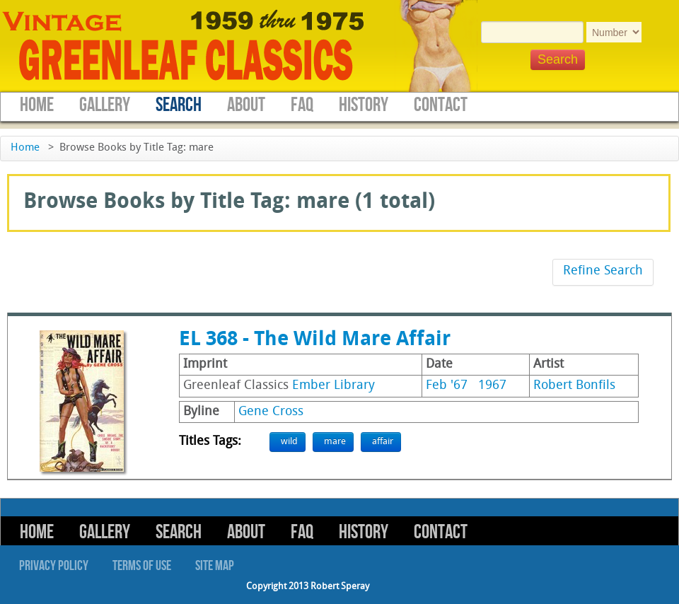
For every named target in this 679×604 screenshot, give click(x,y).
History (363, 105)
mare (335, 441)
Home (37, 105)
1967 (492, 386)
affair (382, 441)
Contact (441, 105)
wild (289, 441)
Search (179, 105)
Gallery (104, 105)
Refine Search (603, 271)
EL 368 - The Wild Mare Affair (315, 340)
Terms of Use (141, 565)
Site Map (214, 565)
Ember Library (333, 386)
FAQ (302, 105)
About (246, 105)
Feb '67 (447, 386)
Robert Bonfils (574, 386)
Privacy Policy (53, 565)
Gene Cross (270, 412)
